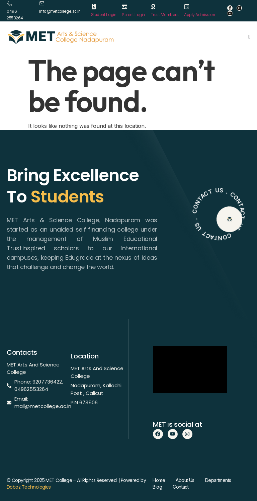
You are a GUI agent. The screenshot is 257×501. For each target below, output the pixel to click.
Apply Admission (199, 14)
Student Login (103, 14)
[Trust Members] (153, 6)
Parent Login (133, 14)
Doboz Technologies (29, 487)
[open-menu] (249, 36)
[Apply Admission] (186, 6)
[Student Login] (93, 6)
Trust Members (165, 14)
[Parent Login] (124, 6)
